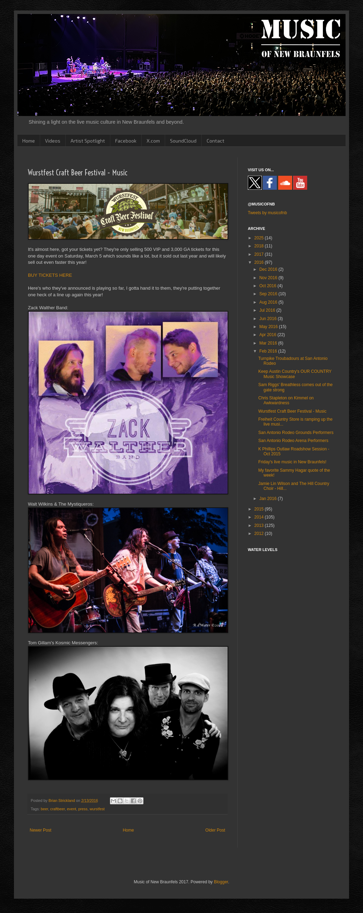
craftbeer (57, 809)
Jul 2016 (267, 310)
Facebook (125, 141)
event (71, 809)
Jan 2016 (268, 498)
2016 (259, 262)
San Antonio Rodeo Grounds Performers (295, 432)
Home (28, 141)
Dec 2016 (269, 269)
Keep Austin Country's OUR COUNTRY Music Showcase (295, 374)
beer (44, 809)
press (82, 809)
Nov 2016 (269, 277)
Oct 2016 (268, 285)
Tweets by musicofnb (267, 212)
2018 (259, 246)
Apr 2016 (268, 334)
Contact (215, 141)
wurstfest (97, 809)
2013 (259, 525)
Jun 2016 (268, 318)
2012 (259, 533)
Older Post (215, 830)
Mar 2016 (268, 343)
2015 (259, 509)
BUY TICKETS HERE (50, 275)
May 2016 (269, 326)
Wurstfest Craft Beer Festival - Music (292, 411)
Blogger (221, 881)
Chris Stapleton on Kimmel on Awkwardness (286, 400)
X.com (153, 141)
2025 (259, 238)
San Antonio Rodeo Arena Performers (293, 440)
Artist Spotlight (88, 141)
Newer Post (40, 830)
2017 (259, 254)
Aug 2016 (269, 302)
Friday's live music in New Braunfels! (292, 461)
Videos (52, 141)
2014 (259, 517)
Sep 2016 (269, 293)
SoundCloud (183, 141)
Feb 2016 (268, 351)
